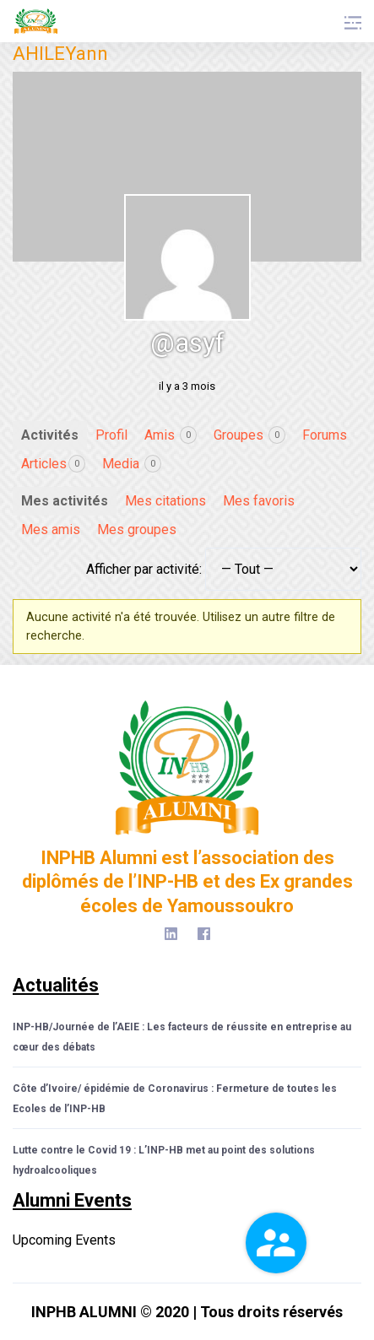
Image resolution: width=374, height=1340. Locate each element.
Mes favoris (259, 501)
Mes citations (165, 501)
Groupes (249, 435)
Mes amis (50, 529)
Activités (50, 435)
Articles (53, 464)
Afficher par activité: (144, 569)
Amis (170, 435)
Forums (324, 435)
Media (131, 464)
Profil (111, 435)
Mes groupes (136, 529)
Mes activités (64, 501)
